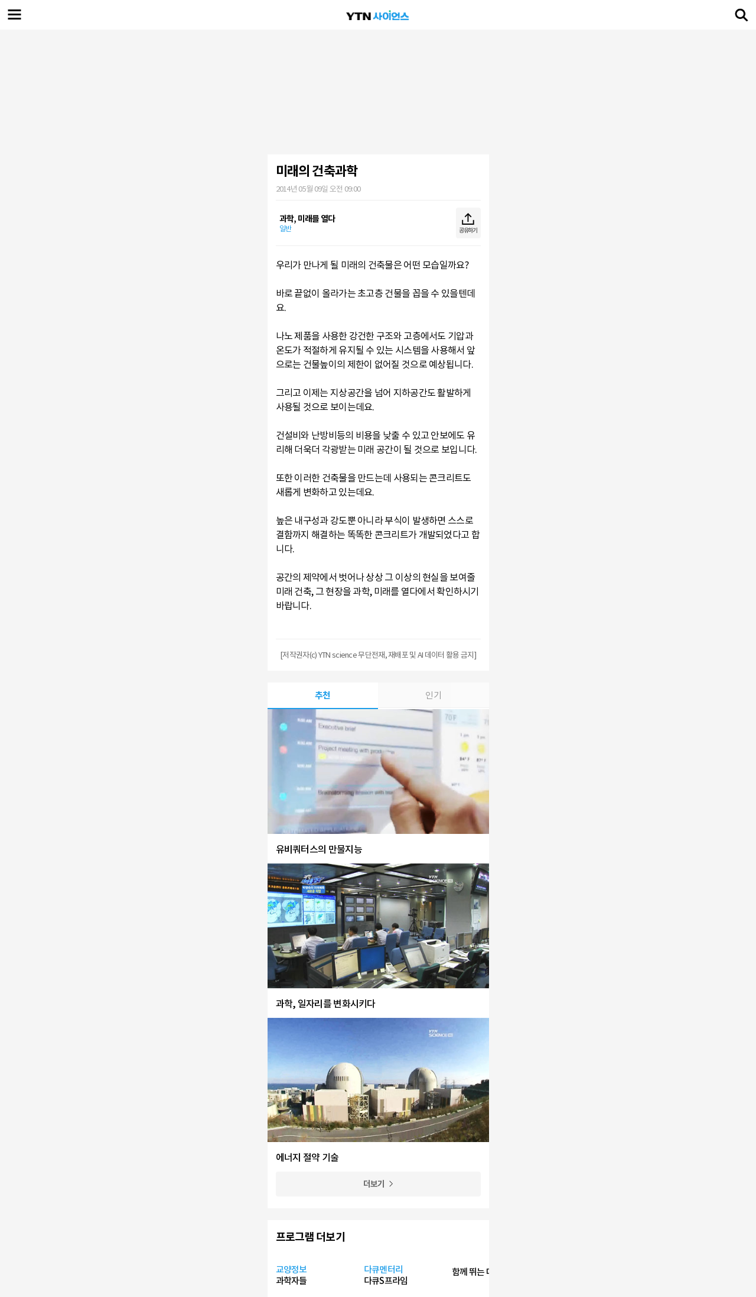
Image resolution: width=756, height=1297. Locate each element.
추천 (323, 695)
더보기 (374, 1184)
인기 (433, 695)
